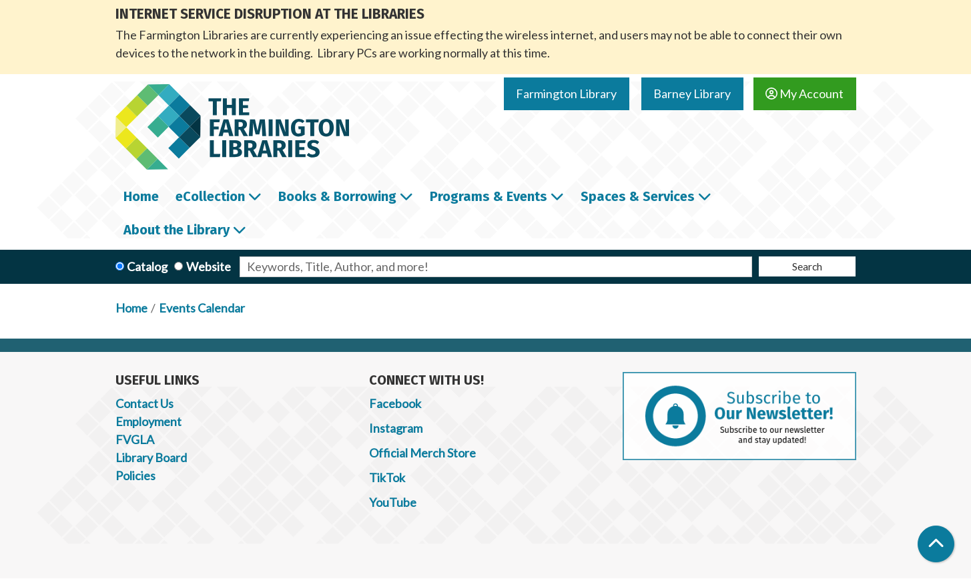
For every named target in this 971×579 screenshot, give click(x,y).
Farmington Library (566, 93)
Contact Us (144, 403)
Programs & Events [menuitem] (488, 196)
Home (131, 308)
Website (208, 266)
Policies (135, 475)
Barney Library (692, 93)
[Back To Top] (936, 544)
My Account (804, 93)
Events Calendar (202, 308)
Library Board (151, 457)
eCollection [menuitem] (210, 196)
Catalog (147, 266)
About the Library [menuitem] (176, 230)
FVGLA (134, 439)
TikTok (387, 477)
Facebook (395, 403)
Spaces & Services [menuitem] (638, 196)
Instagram (395, 428)
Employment (148, 421)
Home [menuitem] (141, 196)
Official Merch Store (422, 452)
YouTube (392, 502)
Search (807, 266)
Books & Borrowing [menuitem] (337, 196)
